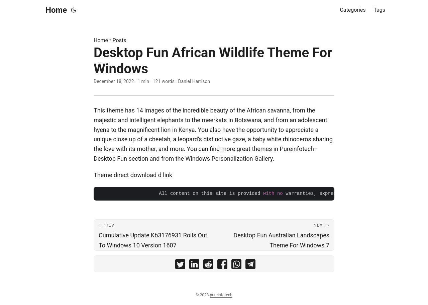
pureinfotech (221, 295)
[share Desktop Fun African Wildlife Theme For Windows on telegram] (250, 265)
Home (56, 10)
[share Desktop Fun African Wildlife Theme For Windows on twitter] (180, 265)
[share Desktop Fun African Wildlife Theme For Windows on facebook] (222, 265)
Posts (119, 40)
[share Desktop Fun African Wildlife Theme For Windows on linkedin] (194, 265)
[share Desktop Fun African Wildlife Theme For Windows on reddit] (208, 265)
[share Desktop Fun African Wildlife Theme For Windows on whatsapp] (236, 265)
